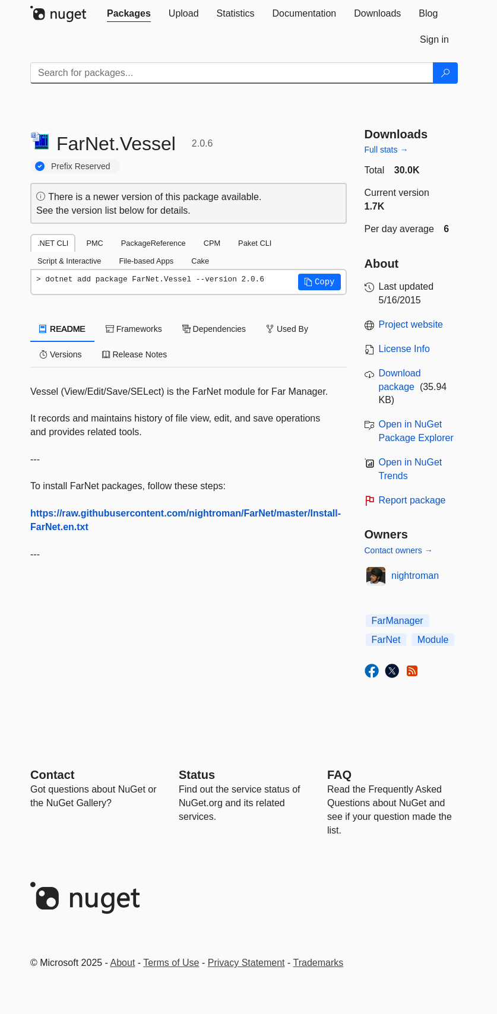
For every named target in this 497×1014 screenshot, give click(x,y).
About (122, 963)
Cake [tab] (200, 260)
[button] (319, 282)
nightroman (415, 576)
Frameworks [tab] (134, 329)
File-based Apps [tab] (146, 260)
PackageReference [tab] (153, 243)
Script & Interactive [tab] (69, 260)
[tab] (129, 14)
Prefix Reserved (80, 166)
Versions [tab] (60, 354)
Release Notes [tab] (134, 354)
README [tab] (62, 329)
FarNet (386, 640)
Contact (52, 774)
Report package (412, 500)
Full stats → (387, 149)
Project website (411, 324)
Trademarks (318, 963)
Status (197, 774)
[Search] (445, 73)
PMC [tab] (94, 243)
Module (432, 640)
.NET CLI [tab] (52, 243)
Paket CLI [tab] (254, 243)
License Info (404, 349)
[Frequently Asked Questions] (339, 774)
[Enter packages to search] (231, 73)
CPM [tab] (212, 243)
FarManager (397, 621)
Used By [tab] (287, 329)
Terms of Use (171, 963)
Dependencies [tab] (214, 329)
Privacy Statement (246, 963)
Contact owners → (399, 550)
